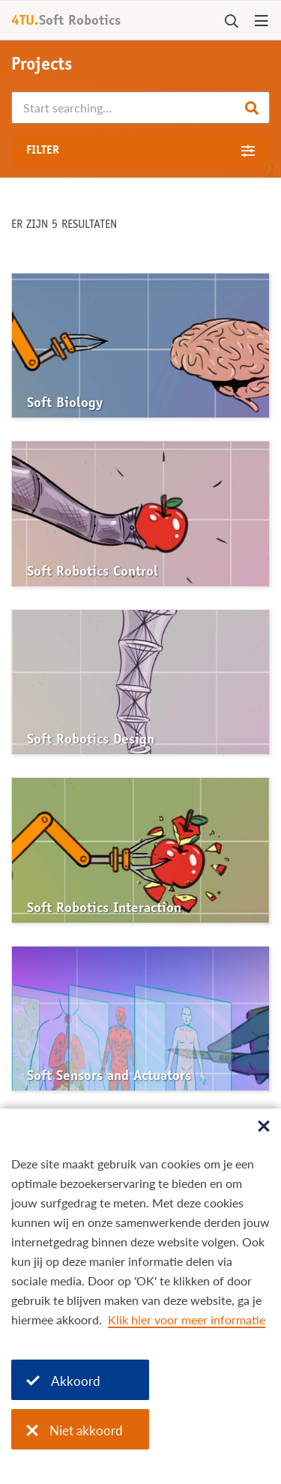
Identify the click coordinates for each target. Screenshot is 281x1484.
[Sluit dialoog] (264, 1127)
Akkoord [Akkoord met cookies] (63, 1381)
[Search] (140, 107)
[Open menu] (261, 21)
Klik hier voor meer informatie (186, 1319)
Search (252, 108)
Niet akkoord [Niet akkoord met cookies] (74, 1430)
